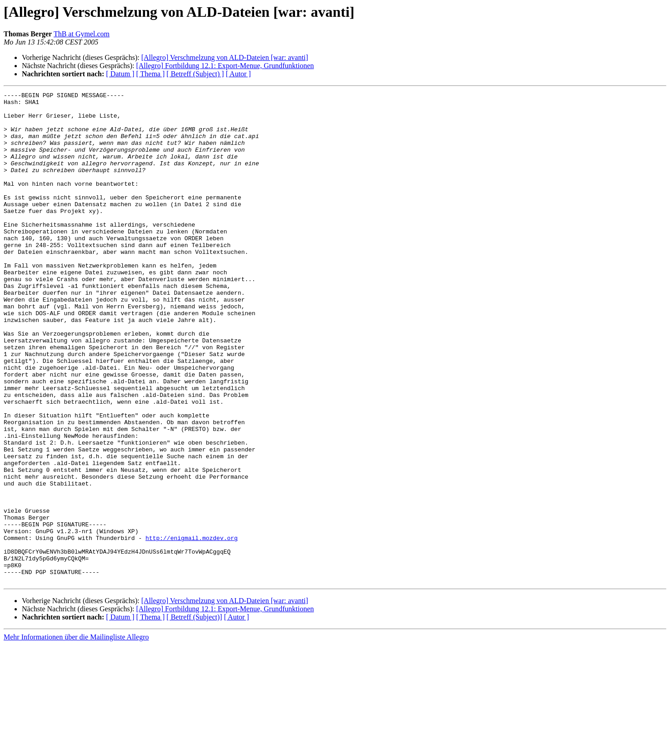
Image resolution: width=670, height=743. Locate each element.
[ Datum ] (120, 74)
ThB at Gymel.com (82, 34)
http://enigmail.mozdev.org (191, 628)
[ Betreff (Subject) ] (195, 74)
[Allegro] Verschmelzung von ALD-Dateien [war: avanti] (224, 57)
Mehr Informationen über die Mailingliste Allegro (76, 735)
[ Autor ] (238, 74)
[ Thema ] (150, 74)
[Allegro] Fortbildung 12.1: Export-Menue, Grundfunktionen (225, 65)
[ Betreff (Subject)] (194, 715)
